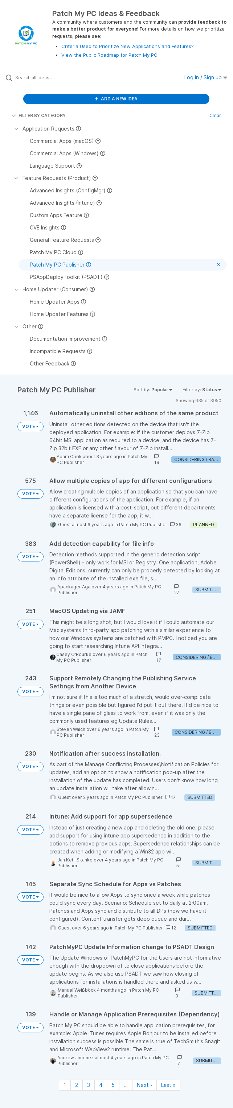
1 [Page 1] (65, 1085)
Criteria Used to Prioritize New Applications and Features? (127, 46)
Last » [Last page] (168, 1085)
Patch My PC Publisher (143, 524)
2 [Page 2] (76, 1085)
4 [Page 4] (100, 1085)
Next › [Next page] (144, 1085)
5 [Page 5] (113, 1085)
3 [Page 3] (88, 1085)
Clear (215, 115)
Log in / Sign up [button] (205, 77)
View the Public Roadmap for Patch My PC (109, 55)
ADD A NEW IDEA (116, 98)
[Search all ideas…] (56, 77)
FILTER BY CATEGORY (39, 115)
